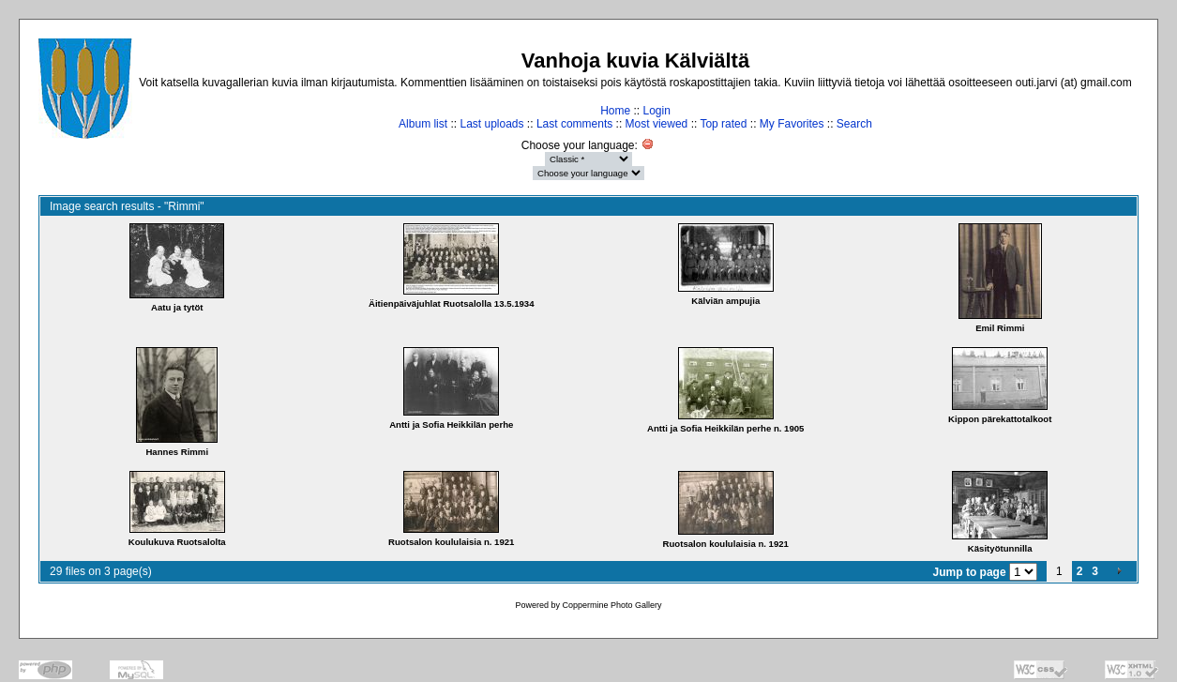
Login (656, 110)
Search (854, 123)
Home (615, 110)
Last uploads (491, 123)
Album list (423, 123)
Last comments (574, 123)
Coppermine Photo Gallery (611, 605)
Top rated (723, 123)
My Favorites (792, 123)
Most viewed (657, 123)
